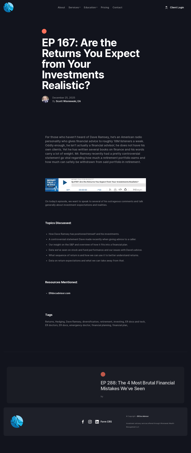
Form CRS (106, 421)
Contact (117, 7)
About (61, 7)
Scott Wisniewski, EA (68, 101)
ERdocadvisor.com (59, 293)
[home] (8, 7)
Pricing (105, 7)
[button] (74, 7)
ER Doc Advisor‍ (143, 416)
